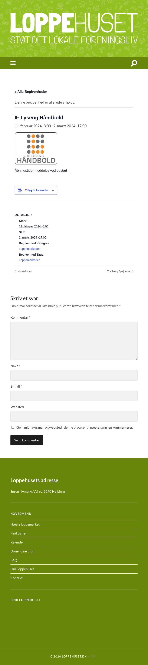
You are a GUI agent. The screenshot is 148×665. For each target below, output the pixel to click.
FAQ (13, 560)
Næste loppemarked (25, 524)
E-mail (16, 386)
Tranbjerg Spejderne (119, 271)
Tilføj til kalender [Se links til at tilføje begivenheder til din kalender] (37, 190)
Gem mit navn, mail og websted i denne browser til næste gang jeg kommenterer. (74, 427)
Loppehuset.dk (74, 656)
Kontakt (16, 578)
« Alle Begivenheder (31, 92)
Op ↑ (94, 656)
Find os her (18, 533)
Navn (15, 366)
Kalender (17, 542)
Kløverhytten (24, 271)
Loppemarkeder (29, 248)
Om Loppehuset (22, 569)
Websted (17, 407)
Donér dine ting (21, 551)
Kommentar (20, 317)
